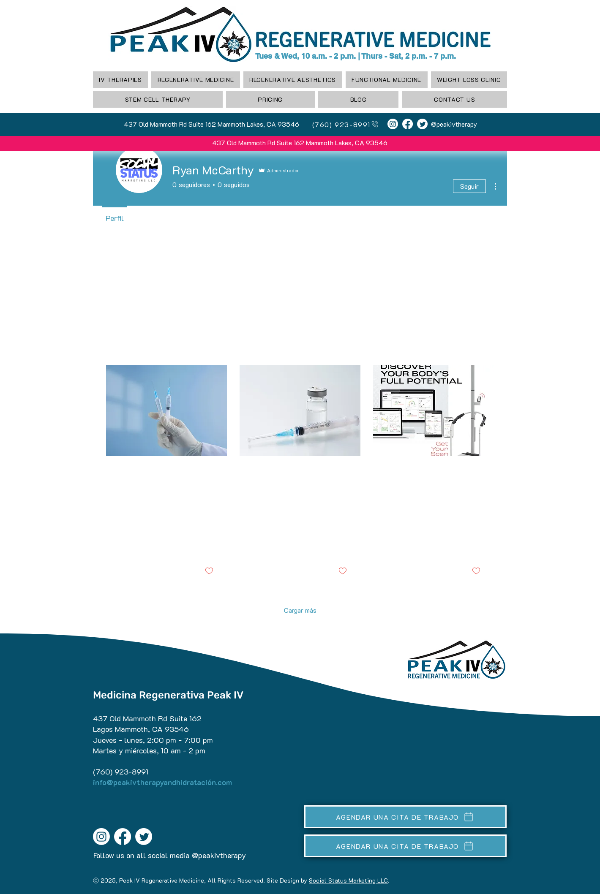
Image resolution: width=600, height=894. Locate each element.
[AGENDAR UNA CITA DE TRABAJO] (405, 816)
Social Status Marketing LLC (348, 880)
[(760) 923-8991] (342, 124)
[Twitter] (422, 124)
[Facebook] (407, 124)
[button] (195, 79)
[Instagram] (392, 124)
